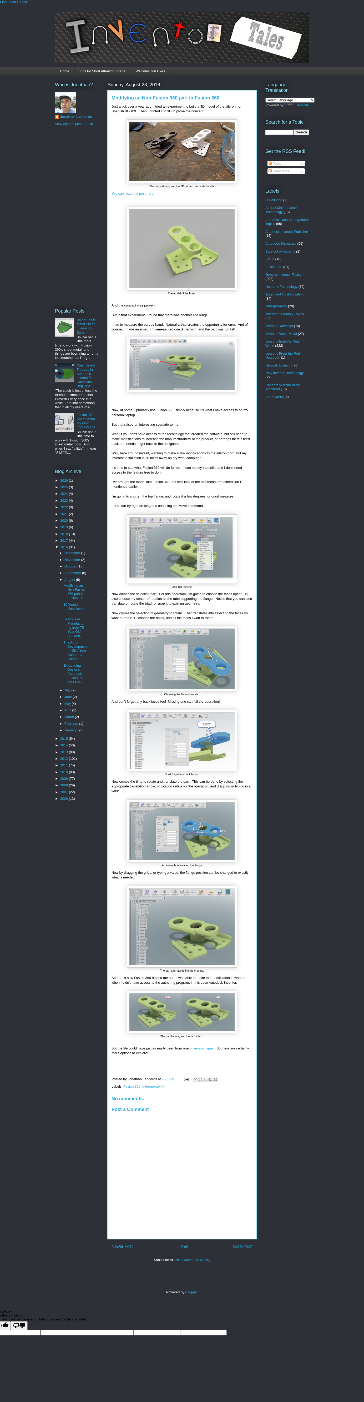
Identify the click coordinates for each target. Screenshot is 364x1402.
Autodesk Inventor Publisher (286, 232)
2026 (64, 481)
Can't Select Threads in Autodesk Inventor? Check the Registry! (86, 375)
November (72, 560)
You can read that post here (132, 193)
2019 (64, 527)
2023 (64, 500)
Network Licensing (279, 365)
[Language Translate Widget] (290, 100)
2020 (64, 520)
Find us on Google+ (15, 2)
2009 (64, 779)
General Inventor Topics (283, 275)
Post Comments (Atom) (192, 1260)
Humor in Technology (281, 287)
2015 (64, 739)
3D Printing (273, 200)
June (68, 697)
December (72, 553)
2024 (64, 494)
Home (64, 71)
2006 (64, 799)
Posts (275, 163)
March (69, 717)
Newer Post (122, 1246)
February (71, 724)
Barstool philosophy (280, 251)
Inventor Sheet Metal (281, 334)
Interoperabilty (153, 1086)
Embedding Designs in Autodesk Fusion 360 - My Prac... (74, 674)
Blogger (191, 1292)
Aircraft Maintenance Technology (281, 210)
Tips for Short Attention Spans (102, 71)
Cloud (269, 259)
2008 (64, 785)
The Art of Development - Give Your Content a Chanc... (75, 650)
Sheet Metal (274, 397)
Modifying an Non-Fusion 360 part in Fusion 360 (165, 97)
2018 (64, 534)
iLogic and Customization (284, 294)
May (68, 704)
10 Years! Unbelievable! (74, 608)
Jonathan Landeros (76, 117)
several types (203, 1048)
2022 (64, 507)
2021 (64, 514)
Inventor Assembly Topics (284, 314)
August (70, 580)
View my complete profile (74, 124)
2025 (64, 487)
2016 (64, 547)
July (68, 690)
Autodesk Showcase (280, 243)
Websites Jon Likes (150, 71)
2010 (64, 772)
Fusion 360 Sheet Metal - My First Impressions (87, 421)
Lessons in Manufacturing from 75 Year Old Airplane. (74, 627)
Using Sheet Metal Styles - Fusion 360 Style (87, 326)
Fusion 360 (132, 1086)
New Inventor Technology (284, 373)
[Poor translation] (19, 1325)
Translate (296, 105)
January (71, 730)
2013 (64, 752)
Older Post (242, 1246)
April (68, 710)
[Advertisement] (76, 216)
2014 (64, 745)
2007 (64, 792)
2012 (64, 759)
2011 (64, 765)
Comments (279, 171)
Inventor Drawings (279, 326)
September (73, 573)
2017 (64, 540)
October (71, 566)
